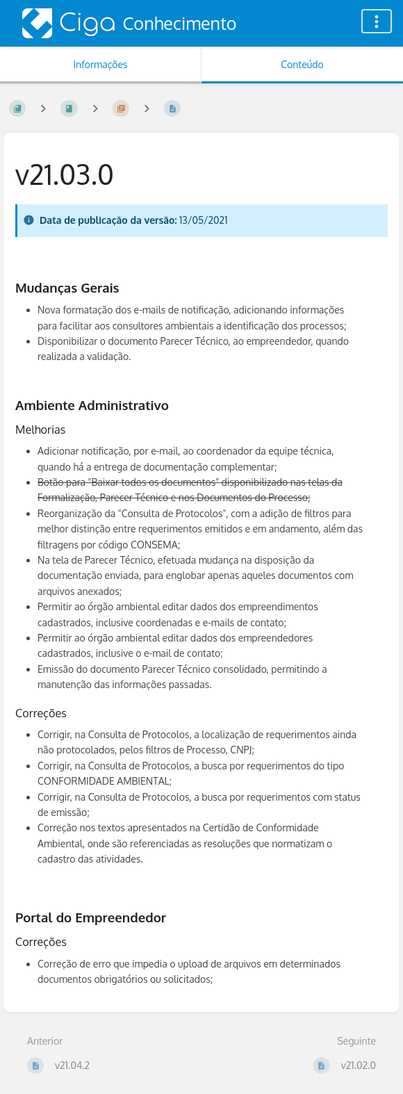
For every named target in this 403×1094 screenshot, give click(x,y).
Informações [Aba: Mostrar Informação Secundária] (100, 64)
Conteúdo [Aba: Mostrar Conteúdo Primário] (302, 64)
